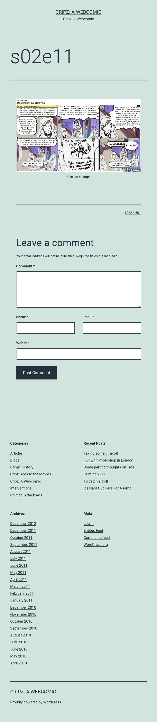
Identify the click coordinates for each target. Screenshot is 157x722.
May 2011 (18, 572)
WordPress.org (96, 544)
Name (22, 317)
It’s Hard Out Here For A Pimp (107, 488)
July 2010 (18, 642)
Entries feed (93, 530)
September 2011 (23, 544)
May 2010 (18, 656)
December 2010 (23, 607)
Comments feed (97, 537)
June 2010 (18, 649)
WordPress (52, 702)
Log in (89, 523)
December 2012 (23, 523)
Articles (16, 453)
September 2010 (23, 628)
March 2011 (20, 586)
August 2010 (20, 635)
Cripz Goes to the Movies (30, 474)
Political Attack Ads (26, 495)
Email (88, 317)
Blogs (14, 460)
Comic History (21, 467)
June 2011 (18, 565)
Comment (25, 266)
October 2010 (21, 621)
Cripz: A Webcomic (79, 12)
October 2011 (21, 537)
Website (22, 343)
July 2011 (18, 558)
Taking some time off (101, 453)
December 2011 (23, 530)
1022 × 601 (133, 213)
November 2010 (23, 614)
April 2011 (18, 579)
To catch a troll (96, 481)
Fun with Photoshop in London (108, 460)
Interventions (20, 488)
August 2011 (20, 551)
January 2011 (21, 600)
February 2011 (22, 593)
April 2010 (18, 663)
